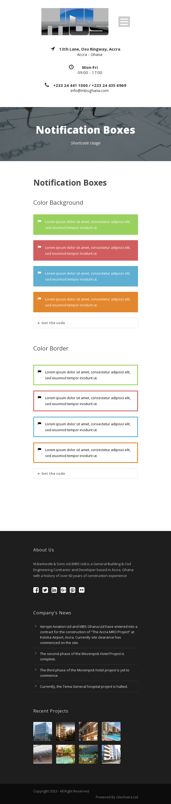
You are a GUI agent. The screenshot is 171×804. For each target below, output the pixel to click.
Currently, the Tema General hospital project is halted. (84, 686)
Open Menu (124, 21)
